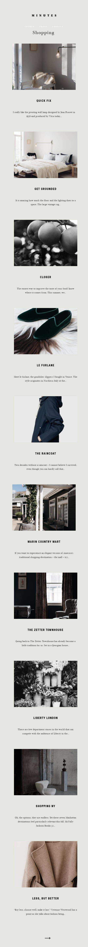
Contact (57, 26)
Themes (30, 26)
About (43, 26)
